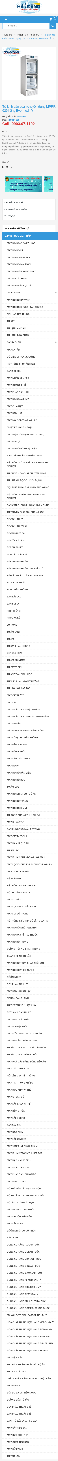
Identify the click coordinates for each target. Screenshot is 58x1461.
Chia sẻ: (5, 162)
